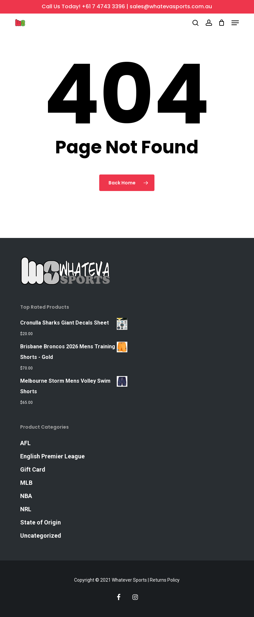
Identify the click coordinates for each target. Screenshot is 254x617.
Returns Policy (165, 580)
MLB (26, 482)
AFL (25, 443)
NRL (25, 509)
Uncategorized (40, 535)
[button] (235, 22)
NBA (26, 495)
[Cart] (221, 23)
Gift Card (32, 469)
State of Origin (40, 522)
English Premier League (52, 456)
